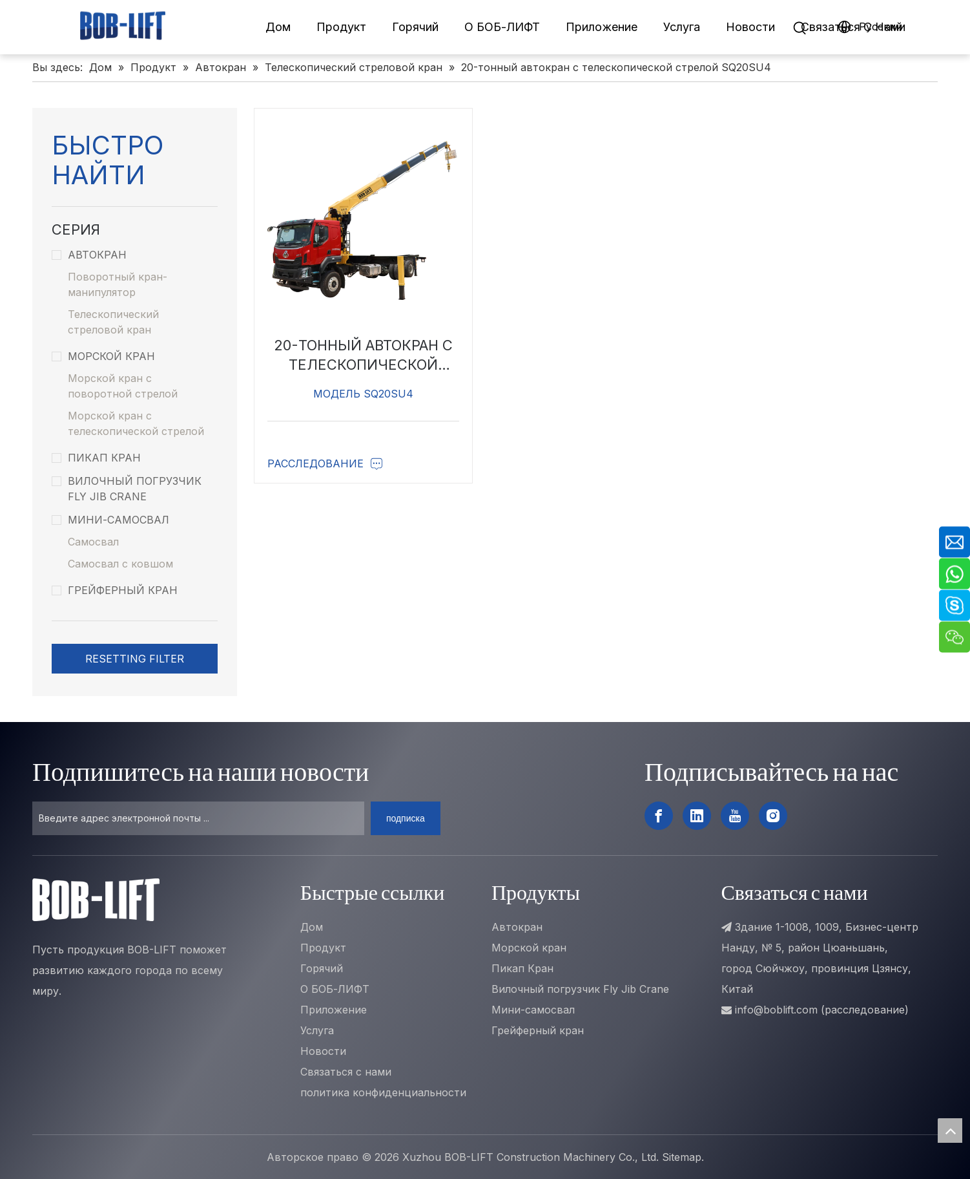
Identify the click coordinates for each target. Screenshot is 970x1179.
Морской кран (103, 356)
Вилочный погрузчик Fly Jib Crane (126, 488)
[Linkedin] (697, 816)
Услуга (681, 27)
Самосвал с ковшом (120, 563)
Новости (750, 27)
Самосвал (93, 541)
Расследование (325, 463)
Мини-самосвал (110, 519)
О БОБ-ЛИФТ (502, 27)
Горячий (415, 27)
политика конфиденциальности (383, 1092)
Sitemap (681, 1157)
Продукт (341, 27)
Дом (278, 27)
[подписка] (405, 818)
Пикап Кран (96, 457)
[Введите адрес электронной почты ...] (198, 818)
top (950, 1130)
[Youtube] (735, 816)
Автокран (89, 254)
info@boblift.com (776, 1009)
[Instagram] (773, 816)
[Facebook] (659, 816)
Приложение (601, 27)
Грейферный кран (115, 590)
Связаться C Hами (853, 27)
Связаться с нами (345, 1071)
